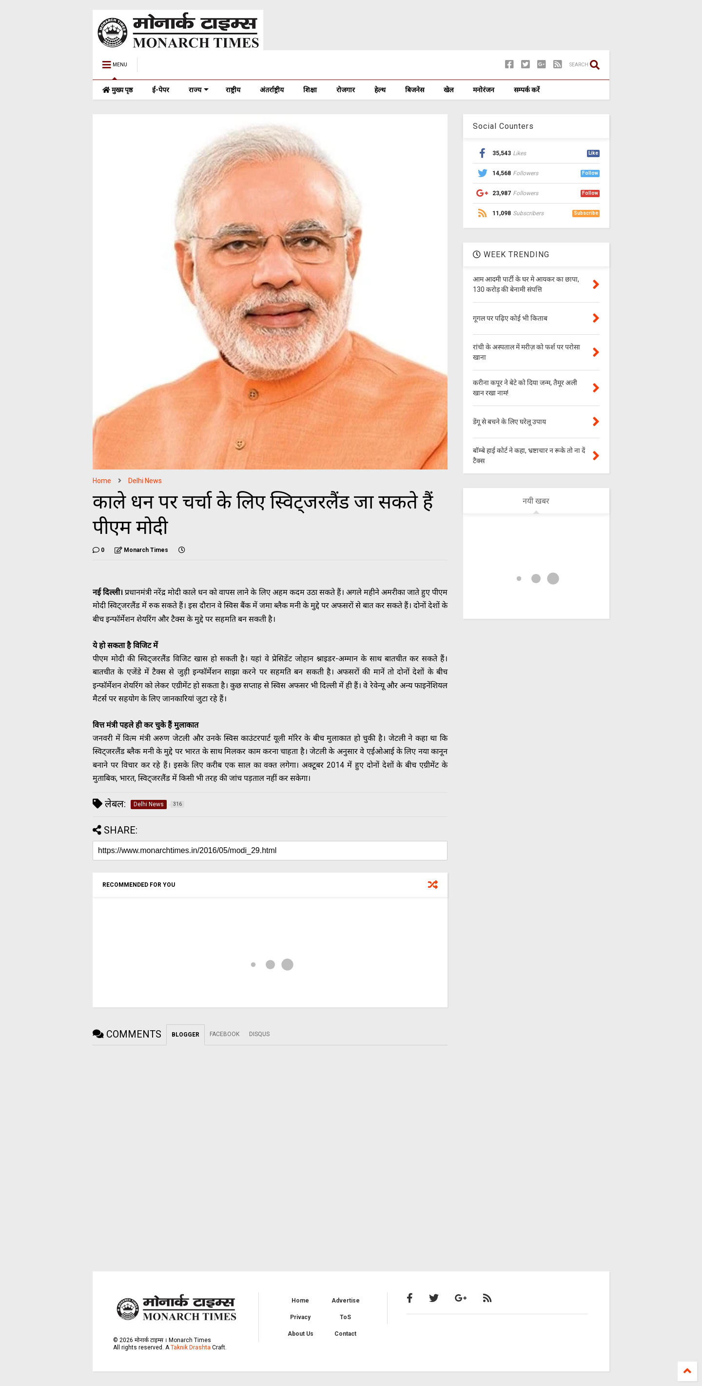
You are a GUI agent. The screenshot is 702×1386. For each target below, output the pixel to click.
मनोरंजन (483, 90)
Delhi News (145, 481)
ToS (345, 1317)
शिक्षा (310, 90)
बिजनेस (414, 90)
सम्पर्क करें (527, 90)
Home (102, 481)
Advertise (346, 1300)
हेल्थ (380, 90)
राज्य (199, 90)
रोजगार (345, 90)
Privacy (300, 1317)
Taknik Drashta (191, 1347)
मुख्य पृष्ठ (117, 90)
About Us (300, 1333)
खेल (448, 90)
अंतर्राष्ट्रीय (272, 90)
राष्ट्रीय (233, 90)
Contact (345, 1333)
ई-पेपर (160, 90)
